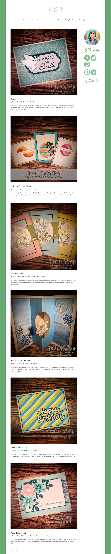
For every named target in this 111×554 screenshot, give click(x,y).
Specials (74, 20)
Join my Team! (83, 20)
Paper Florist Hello (19, 533)
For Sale (53, 20)
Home (25, 20)
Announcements (29, 189)
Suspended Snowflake (20, 360)
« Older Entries (15, 551)
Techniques (42, 276)
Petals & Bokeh (17, 273)
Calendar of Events (43, 20)
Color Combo (36, 536)
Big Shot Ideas (29, 102)
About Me (32, 20)
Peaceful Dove (17, 99)
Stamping (35, 102)
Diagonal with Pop (19, 447)
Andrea (14, 102)
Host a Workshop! (64, 20)
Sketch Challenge (45, 536)
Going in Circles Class (21, 186)
